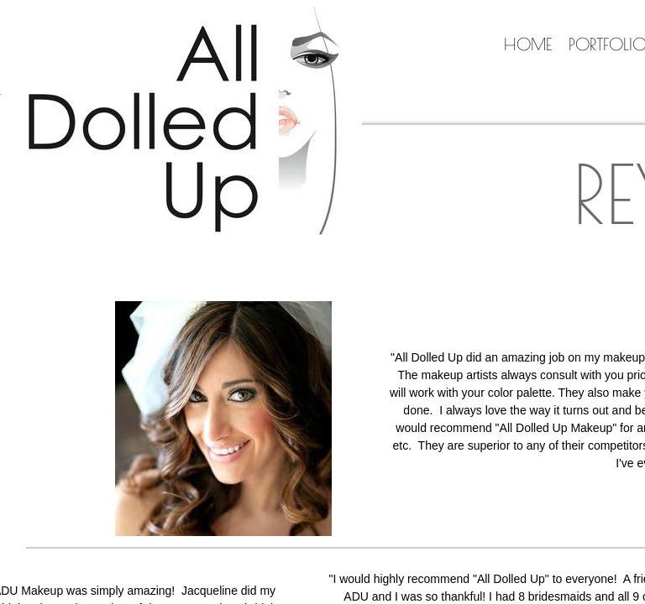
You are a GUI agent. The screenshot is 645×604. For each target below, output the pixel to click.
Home (528, 44)
